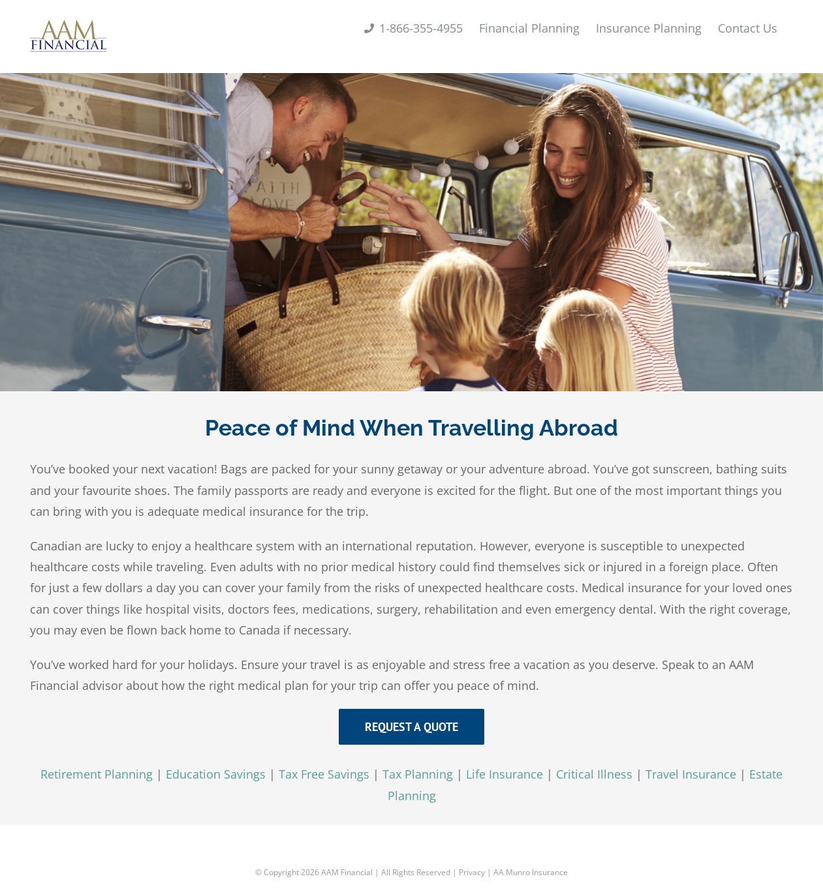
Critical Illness (594, 774)
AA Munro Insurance (530, 872)
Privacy (472, 872)
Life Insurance (504, 774)
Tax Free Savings (324, 774)
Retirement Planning (96, 774)
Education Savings (216, 774)
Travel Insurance (690, 774)
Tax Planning (417, 774)
